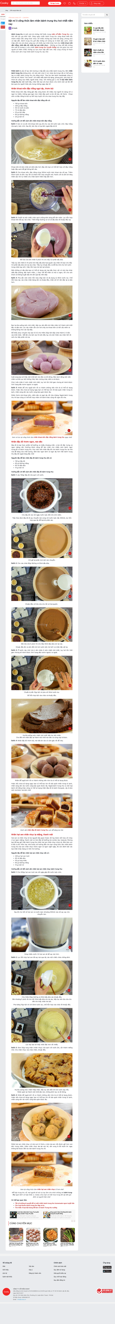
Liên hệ (5, 1295)
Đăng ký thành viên (35, 1295)
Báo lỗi (3, 27)
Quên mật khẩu (7, 1299)
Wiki (4, 1288)
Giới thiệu (6, 1292)
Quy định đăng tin (59, 1302)
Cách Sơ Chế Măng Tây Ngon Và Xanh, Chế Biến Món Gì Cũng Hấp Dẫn (67, 1266)
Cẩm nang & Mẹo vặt (15, 10)
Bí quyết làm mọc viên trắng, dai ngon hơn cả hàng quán (32, 1266)
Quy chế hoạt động (60, 1299)
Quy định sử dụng (59, 1292)
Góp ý (31, 1292)
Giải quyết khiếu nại (60, 1295)
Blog (6, 10)
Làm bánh (26, 17)
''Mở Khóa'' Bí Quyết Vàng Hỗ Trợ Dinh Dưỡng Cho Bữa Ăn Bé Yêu (16, 1266)
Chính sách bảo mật (60, 1288)
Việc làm (31, 1288)
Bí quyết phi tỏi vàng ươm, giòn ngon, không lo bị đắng (49, 1266)
